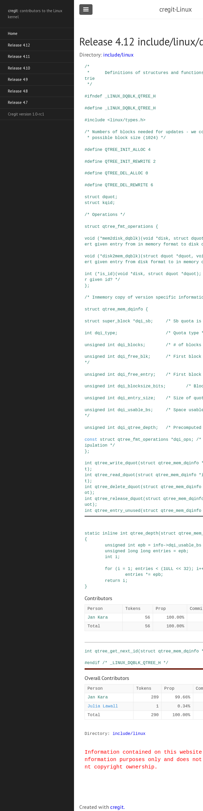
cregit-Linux (175, 9)
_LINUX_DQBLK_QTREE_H (130, 96)
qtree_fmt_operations (127, 227)
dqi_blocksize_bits (140, 386)
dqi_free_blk (133, 357)
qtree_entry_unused (117, 511)
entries (162, 551)
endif (93, 663)
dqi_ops (182, 440)
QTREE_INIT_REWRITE (128, 162)
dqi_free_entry (135, 375)
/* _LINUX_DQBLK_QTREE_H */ (135, 663)
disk (163, 239)
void (90, 239)
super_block (116, 321)
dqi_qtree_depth (137, 428)
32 (186, 569)
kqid (107, 203)
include (96, 120)
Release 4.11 (19, 56)
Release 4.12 (19, 45)
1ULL (168, 569)
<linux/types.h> (126, 120)
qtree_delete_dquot (117, 487)
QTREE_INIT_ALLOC (125, 150)
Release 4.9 (18, 79)
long (133, 551)
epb (142, 545)
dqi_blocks (130, 345)
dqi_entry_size (135, 398)
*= (147, 575)
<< (178, 569)
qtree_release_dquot (119, 499)
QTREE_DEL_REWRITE (126, 185)
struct (92, 197)
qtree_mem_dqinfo (122, 309)
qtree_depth (144, 533)
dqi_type (105, 333)
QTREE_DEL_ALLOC (124, 173)
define (95, 108)
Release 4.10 (19, 68)
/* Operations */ (105, 215)
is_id (106, 274)
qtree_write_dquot (116, 463)
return (112, 581)
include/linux (118, 54)
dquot (108, 197)
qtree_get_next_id (116, 651)
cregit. (117, 807)
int (88, 274)
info (158, 545)
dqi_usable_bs (134, 410)
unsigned (95, 345)
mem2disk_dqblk (120, 239)
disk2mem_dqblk (120, 256)
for (109, 569)
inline (110, 533)
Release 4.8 (18, 91)
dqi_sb (143, 321)
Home (12, 33)
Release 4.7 (18, 102)
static (92, 533)
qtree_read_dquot (115, 475)
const (91, 440)
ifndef (95, 96)
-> (165, 545)
